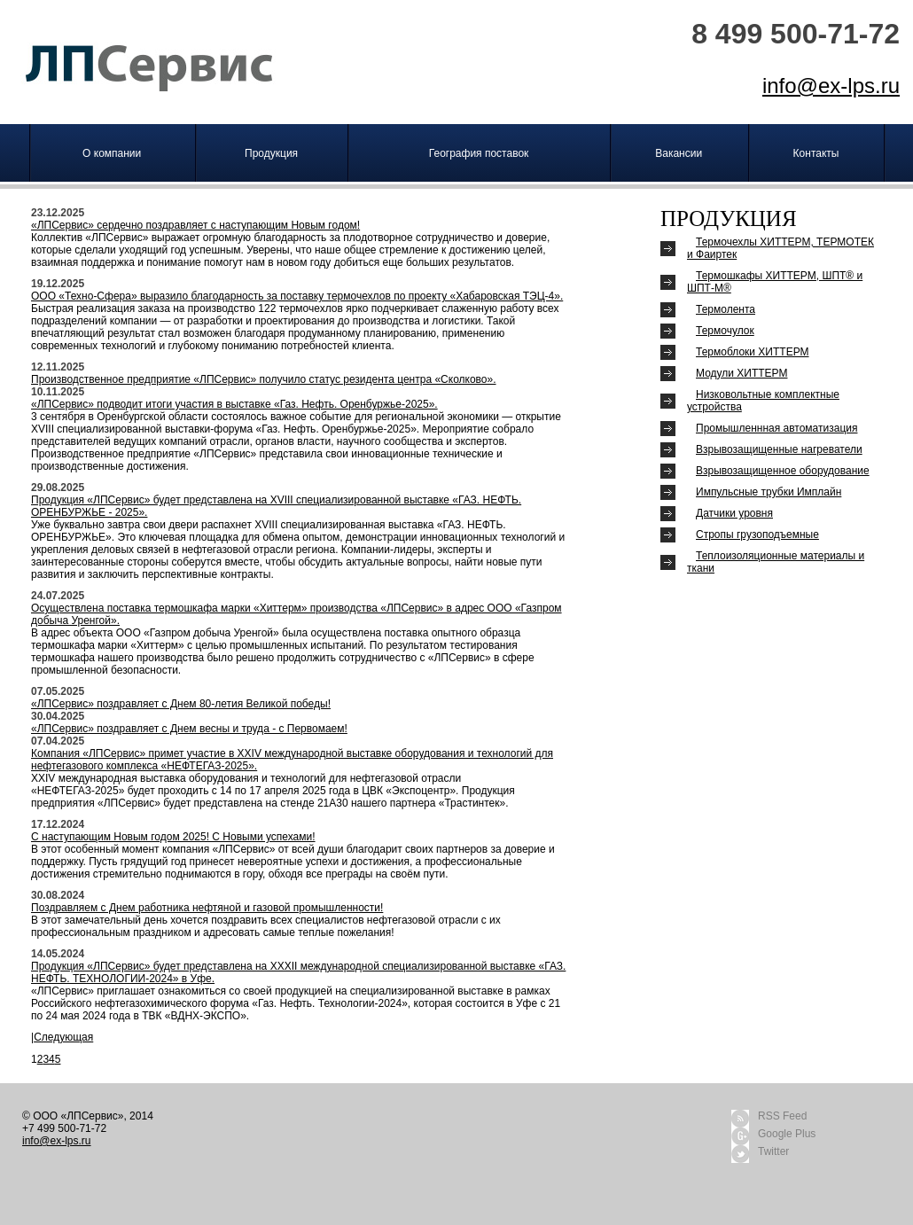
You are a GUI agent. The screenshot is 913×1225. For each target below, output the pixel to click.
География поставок (479, 153)
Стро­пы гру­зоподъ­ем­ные (757, 534)
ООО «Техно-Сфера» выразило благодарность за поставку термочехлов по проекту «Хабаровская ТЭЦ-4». (297, 296)
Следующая (63, 1037)
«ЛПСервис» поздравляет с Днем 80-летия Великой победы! (181, 704)
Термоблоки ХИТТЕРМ (752, 352)
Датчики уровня (734, 513)
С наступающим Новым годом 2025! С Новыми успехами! (173, 837)
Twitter (773, 1151)
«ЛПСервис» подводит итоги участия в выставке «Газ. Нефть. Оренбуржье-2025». (234, 404)
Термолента (725, 309)
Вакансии (678, 153)
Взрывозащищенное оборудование (783, 470)
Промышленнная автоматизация (776, 428)
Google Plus (786, 1133)
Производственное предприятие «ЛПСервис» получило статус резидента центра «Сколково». (263, 379)
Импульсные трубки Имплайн (768, 492)
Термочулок (725, 330)
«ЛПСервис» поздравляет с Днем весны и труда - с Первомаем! (189, 728)
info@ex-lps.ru (831, 86)
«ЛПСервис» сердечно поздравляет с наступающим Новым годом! (195, 225)
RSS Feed (782, 1116)
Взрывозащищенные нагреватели (779, 449)
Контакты (816, 153)
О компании (111, 153)
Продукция (271, 153)
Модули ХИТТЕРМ (741, 373)
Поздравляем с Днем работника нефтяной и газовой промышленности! (207, 907)
